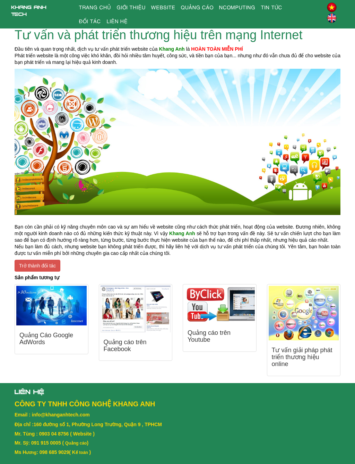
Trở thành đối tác (37, 265)
